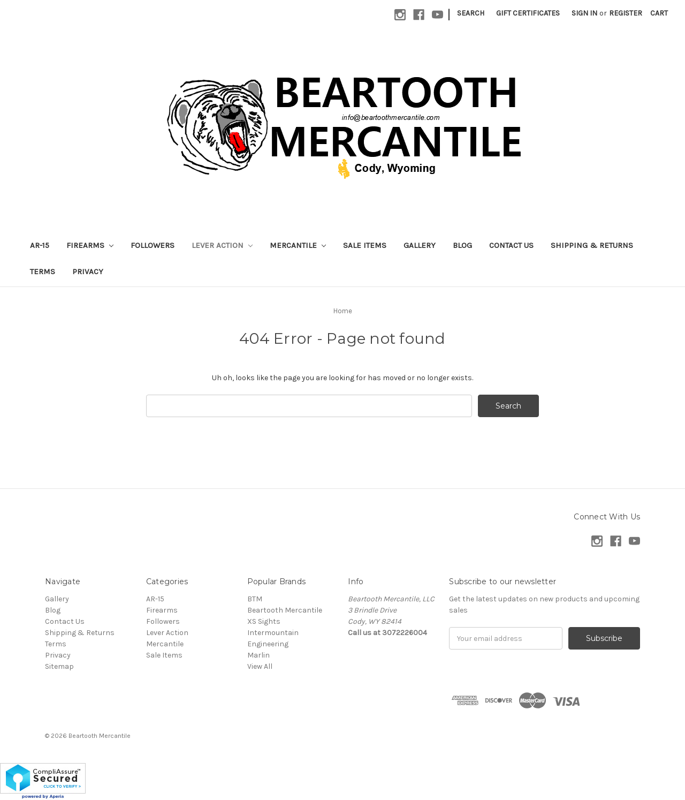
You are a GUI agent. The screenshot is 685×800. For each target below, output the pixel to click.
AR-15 (39, 245)
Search (470, 13)
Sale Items (364, 245)
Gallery (420, 245)
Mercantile (298, 245)
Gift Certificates (528, 13)
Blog (462, 245)
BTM (254, 598)
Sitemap (59, 666)
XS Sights (263, 621)
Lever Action (222, 245)
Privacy (87, 271)
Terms (42, 271)
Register (625, 13)
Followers (152, 245)
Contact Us (511, 245)
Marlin (258, 655)
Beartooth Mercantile (284, 610)
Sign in (584, 13)
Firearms (89, 245)
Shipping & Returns (592, 245)
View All (259, 666)
